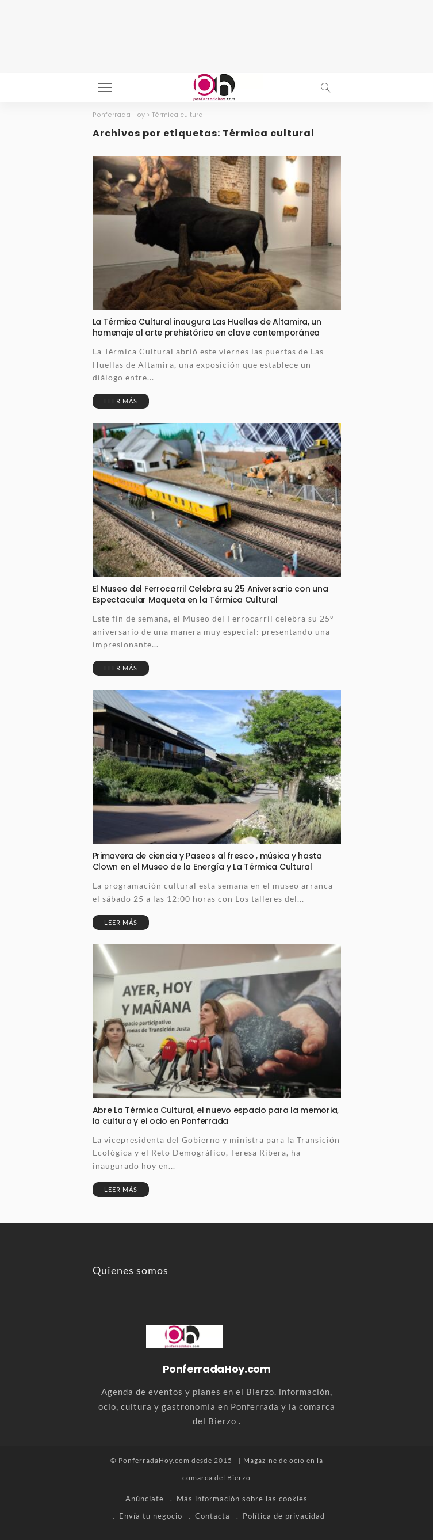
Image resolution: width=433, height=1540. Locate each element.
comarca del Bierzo (216, 1477)
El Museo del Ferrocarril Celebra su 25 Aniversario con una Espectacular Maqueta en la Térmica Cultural (210, 594)
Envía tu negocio (150, 1515)
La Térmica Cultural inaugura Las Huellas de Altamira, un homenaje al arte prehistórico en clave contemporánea (207, 327)
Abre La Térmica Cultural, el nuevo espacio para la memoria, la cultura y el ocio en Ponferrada (216, 1115)
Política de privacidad (284, 1515)
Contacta (212, 1515)
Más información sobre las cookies (242, 1498)
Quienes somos (130, 1270)
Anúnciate (144, 1498)
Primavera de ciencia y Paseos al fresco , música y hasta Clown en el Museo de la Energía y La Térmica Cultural (207, 861)
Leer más (120, 401)
